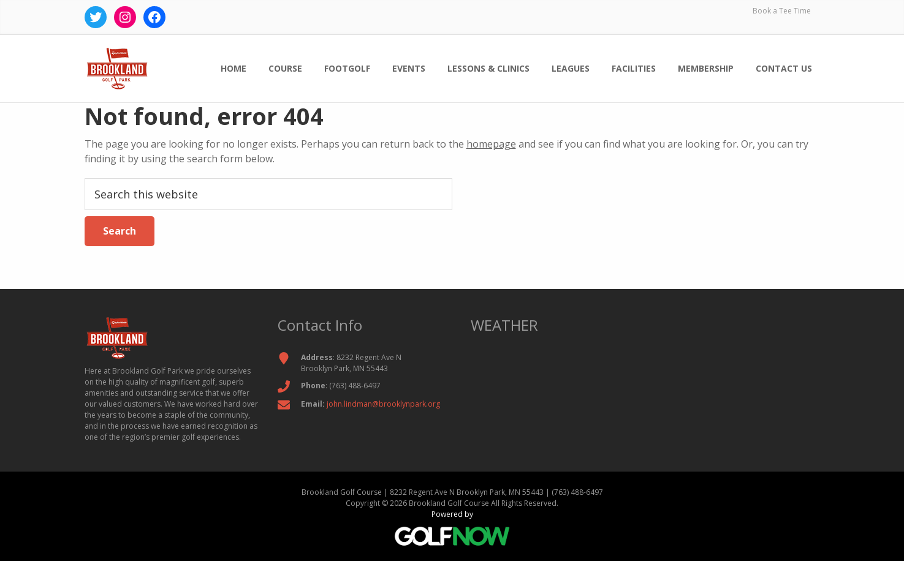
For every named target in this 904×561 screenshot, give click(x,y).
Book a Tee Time (782, 11)
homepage (491, 144)
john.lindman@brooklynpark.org (383, 404)
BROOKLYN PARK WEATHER (645, 398)
